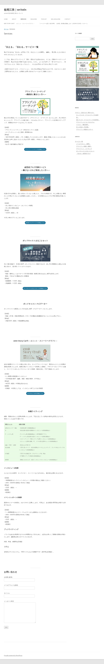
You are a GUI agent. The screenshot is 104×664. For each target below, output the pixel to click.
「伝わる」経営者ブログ (83, 153)
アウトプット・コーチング (84, 149)
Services (23, 19)
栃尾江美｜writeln (15, 9)
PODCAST (44, 19)
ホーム (6, 29)
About (14, 19)
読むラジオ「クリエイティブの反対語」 (88, 120)
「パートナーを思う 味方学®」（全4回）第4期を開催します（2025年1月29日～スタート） (63, 23)
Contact (67, 19)
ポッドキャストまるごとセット (85, 151)
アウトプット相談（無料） (84, 146)
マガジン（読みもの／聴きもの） (85, 112)
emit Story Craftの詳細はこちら (35, 393)
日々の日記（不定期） (82, 127)
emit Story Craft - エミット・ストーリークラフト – (19, 23)
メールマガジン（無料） (83, 144)
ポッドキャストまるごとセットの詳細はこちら (35, 288)
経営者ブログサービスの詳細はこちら (35, 222)
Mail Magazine (55, 19)
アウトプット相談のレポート (84, 129)
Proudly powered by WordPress (13, 655)
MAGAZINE (34, 19)
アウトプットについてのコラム (85, 122)
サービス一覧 (79, 141)
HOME (6, 19)
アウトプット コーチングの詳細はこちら (35, 149)
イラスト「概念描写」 (82, 124)
